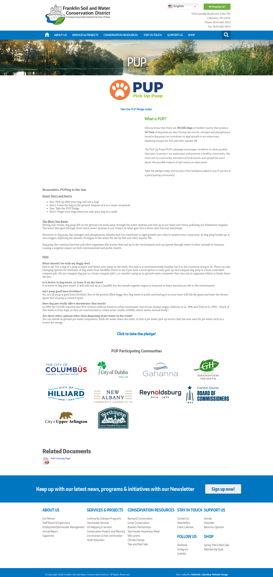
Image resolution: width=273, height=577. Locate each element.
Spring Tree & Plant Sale (216, 545)
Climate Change (136, 540)
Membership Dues (213, 549)
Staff (44, 523)
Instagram (182, 549)
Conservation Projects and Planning (106, 531)
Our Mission (48, 518)
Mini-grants (134, 535)
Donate (208, 518)
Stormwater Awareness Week (144, 531)
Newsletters (183, 523)
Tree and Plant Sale (138, 544)
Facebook (182, 545)
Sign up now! (223, 489)
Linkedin (181, 553)
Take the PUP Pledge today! (136, 109)
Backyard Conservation (140, 518)
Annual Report (50, 531)
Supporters (48, 535)
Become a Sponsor (214, 527)
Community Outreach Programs (104, 518)
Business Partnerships (139, 527)
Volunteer (209, 523)
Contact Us (183, 518)
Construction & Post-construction (105, 535)
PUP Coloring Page (60, 458)
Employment (49, 527)
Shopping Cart (217, 6)
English (176, 6)
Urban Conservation (138, 523)
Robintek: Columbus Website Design (209, 574)
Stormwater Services (98, 523)
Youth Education (96, 540)
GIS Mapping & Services (99, 527)
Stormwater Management (70, 527)
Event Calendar (185, 527)
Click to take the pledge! (136, 333)
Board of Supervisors (59, 523)
